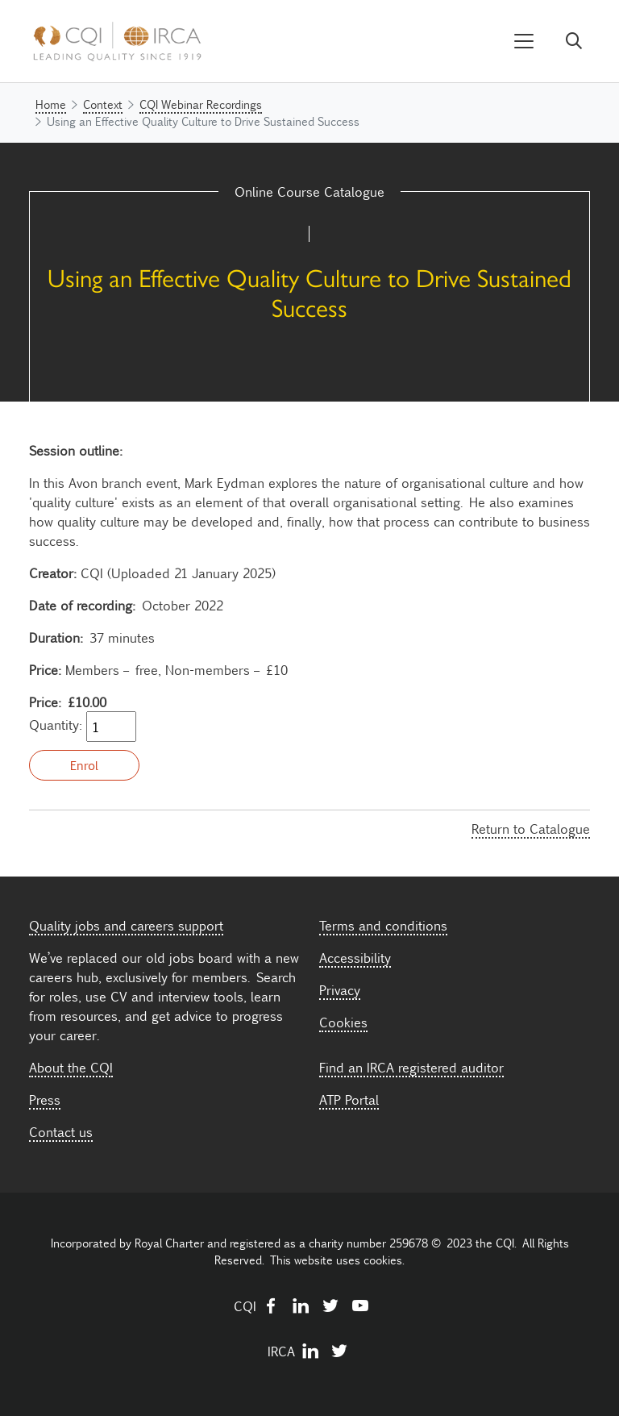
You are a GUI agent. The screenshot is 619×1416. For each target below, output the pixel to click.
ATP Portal (349, 1099)
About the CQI (71, 1067)
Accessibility (355, 957)
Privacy (339, 989)
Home (50, 104)
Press (44, 1099)
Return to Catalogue (531, 828)
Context (103, 104)
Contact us (61, 1131)
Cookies (343, 1022)
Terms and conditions (383, 925)
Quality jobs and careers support (126, 925)
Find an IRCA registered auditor (411, 1067)
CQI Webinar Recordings (200, 104)
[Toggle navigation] (524, 41)
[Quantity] (111, 726)
